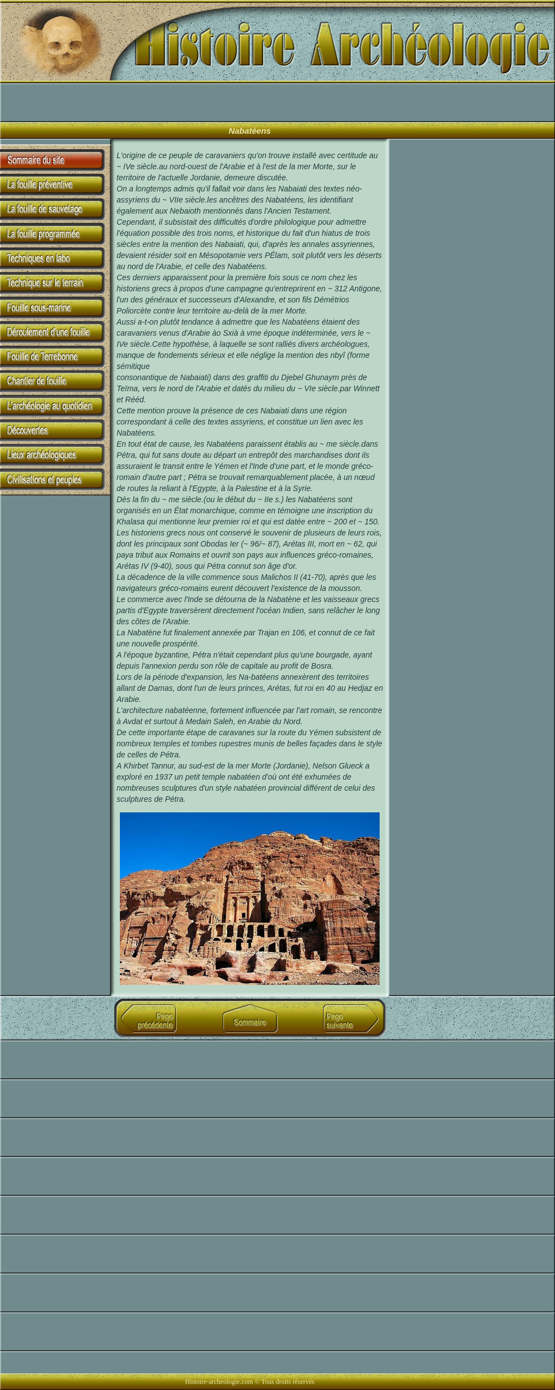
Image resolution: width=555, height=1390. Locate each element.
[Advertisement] (132, 102)
